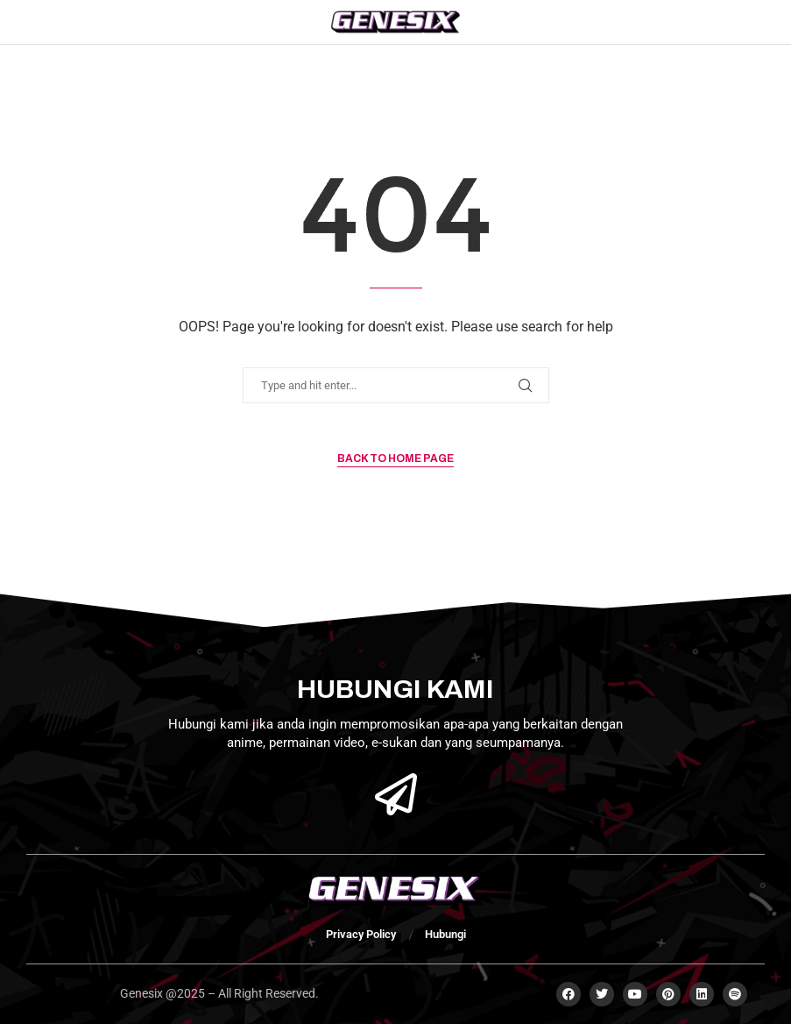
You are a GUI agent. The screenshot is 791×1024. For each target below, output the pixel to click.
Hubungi (445, 934)
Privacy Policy (361, 934)
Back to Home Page (395, 458)
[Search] (705, 22)
